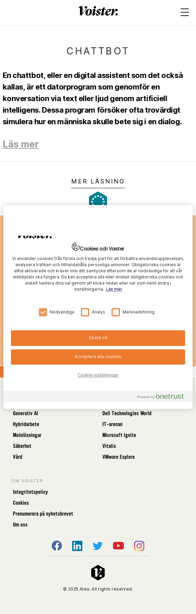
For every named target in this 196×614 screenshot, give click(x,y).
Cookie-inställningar (98, 375)
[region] (98, 307)
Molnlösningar (27, 435)
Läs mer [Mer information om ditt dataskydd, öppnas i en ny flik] (114, 289)
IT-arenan (112, 424)
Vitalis (109, 446)
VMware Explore (118, 456)
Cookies (21, 502)
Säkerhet (22, 446)
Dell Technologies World (126, 413)
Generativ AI (25, 413)
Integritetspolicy (30, 492)
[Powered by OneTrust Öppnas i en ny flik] (163, 398)
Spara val (98, 337)
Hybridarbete (26, 424)
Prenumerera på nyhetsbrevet (43, 513)
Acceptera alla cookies (98, 356)
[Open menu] (185, 13)
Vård (17, 456)
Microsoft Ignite (119, 435)
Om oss (20, 524)
